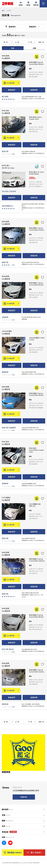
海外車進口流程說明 (9, 191)
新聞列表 (23, 797)
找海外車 (36, 4)
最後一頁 (41, 42)
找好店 (28, 4)
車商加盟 (9, 832)
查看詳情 (34, 90)
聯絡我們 (11, 90)
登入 (34, 852)
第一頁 (6, 42)
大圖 (34, 48)
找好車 (21, 4)
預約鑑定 (13, 852)
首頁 (3, 10)
